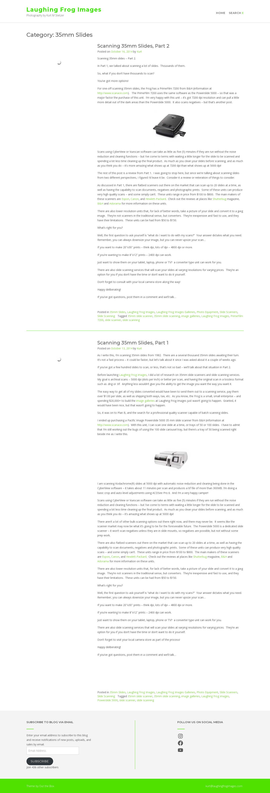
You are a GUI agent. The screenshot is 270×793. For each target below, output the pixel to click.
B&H (100, 203)
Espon (125, 199)
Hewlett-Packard (156, 199)
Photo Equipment (207, 312)
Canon (135, 199)
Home (220, 13)
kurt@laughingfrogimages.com (224, 786)
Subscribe (40, 761)
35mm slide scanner (140, 316)
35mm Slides (118, 312)
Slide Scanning (106, 316)
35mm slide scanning (167, 316)
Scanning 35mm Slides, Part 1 (132, 343)
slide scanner (113, 320)
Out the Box (46, 786)
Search (236, 13)
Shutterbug (219, 199)
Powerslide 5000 (107, 700)
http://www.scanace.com (112, 93)
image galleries (190, 316)
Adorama (115, 203)
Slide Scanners (228, 312)
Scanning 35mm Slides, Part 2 (133, 46)
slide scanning (131, 320)
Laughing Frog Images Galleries (175, 312)
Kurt (139, 51)
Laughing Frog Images (64, 9)
